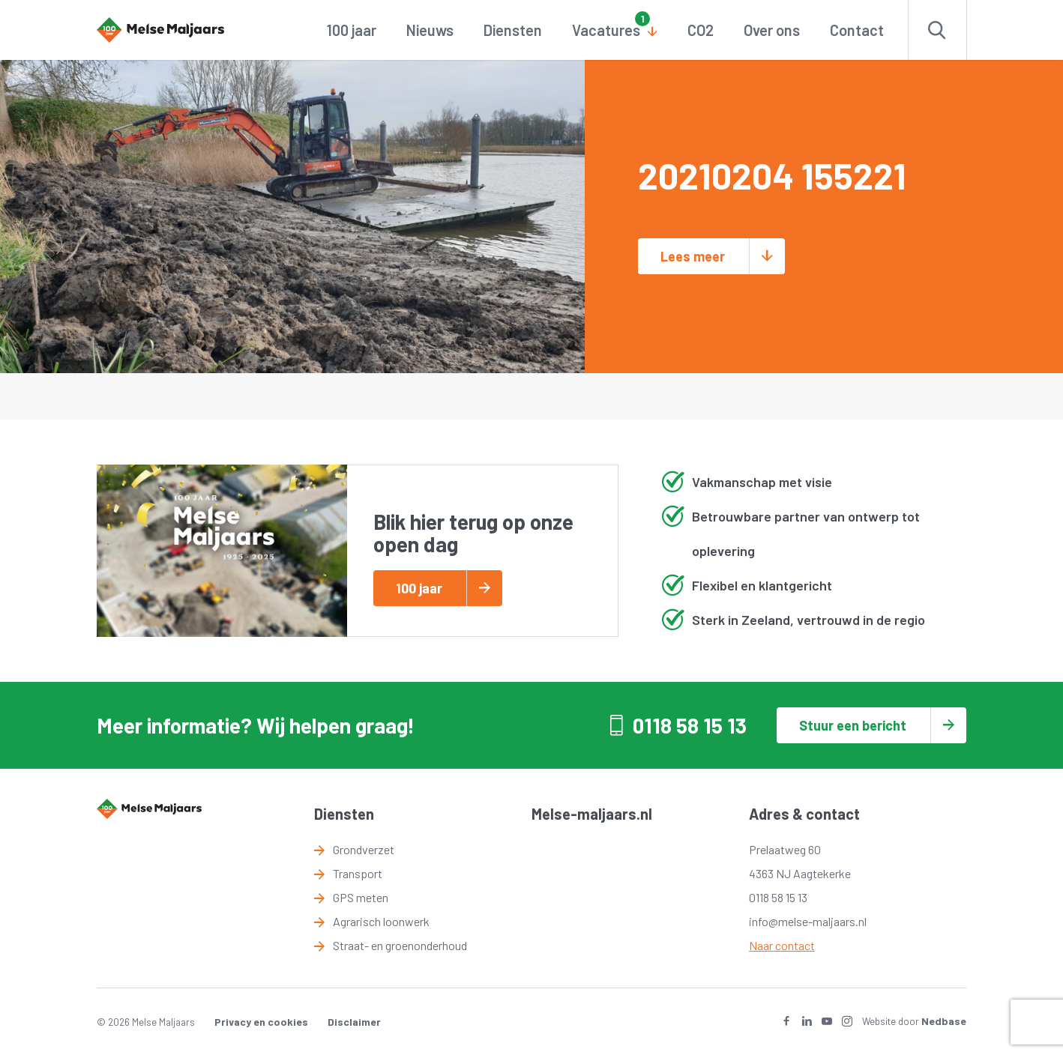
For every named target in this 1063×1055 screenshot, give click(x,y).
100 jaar (351, 30)
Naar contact (782, 945)
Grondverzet (363, 849)
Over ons (772, 30)
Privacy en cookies (261, 1021)
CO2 (700, 30)
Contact (857, 30)
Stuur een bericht (852, 725)
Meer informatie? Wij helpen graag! (256, 725)
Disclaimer (354, 1021)
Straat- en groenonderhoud (400, 945)
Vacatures (606, 30)
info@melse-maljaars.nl (808, 921)
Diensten (513, 30)
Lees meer (692, 256)
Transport (357, 873)
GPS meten (360, 897)
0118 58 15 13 (690, 725)
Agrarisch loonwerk (381, 921)
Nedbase (943, 1021)
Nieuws (430, 30)
